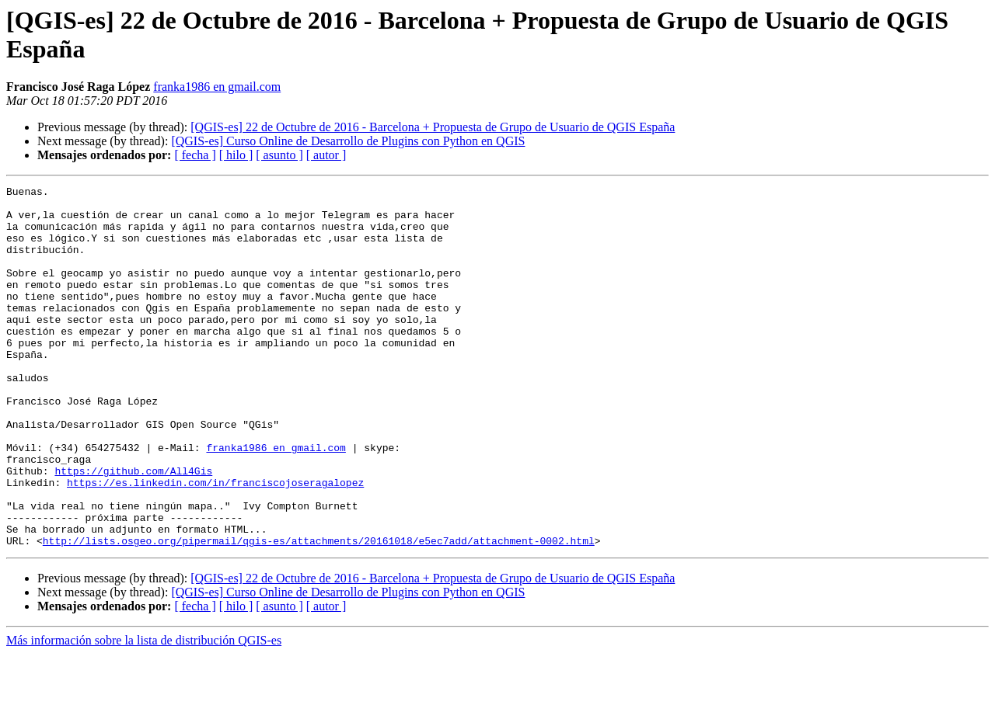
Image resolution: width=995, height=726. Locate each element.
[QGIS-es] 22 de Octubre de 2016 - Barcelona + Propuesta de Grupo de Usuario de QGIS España (432, 127)
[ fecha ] (194, 155)
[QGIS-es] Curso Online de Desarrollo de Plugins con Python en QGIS (348, 141)
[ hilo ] (236, 155)
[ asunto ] (279, 155)
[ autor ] (326, 155)
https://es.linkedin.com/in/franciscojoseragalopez (215, 543)
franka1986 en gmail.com (217, 86)
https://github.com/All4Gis (133, 529)
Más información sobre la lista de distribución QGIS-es (143, 712)
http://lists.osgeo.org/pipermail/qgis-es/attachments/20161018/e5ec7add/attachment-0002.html (319, 613)
